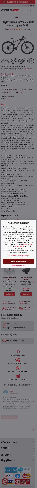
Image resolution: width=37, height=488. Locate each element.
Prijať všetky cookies (18, 261)
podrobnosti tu (27, 244)
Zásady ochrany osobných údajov (18, 255)
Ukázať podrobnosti (18, 266)
